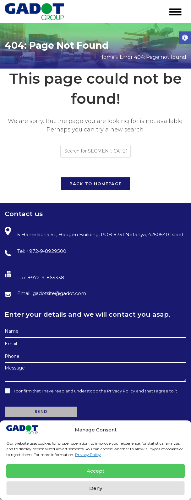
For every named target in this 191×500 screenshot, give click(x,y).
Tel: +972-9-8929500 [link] (35, 252)
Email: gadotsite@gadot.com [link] (45, 293)
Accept (95, 471)
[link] (185, 37)
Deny (95, 488)
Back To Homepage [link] (95, 183)
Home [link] (107, 57)
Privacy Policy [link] (88, 454)
